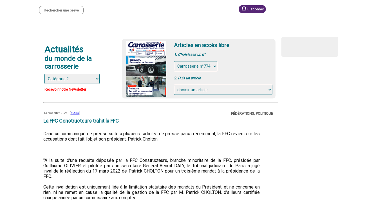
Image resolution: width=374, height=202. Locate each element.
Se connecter (297, 9)
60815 (75, 112)
